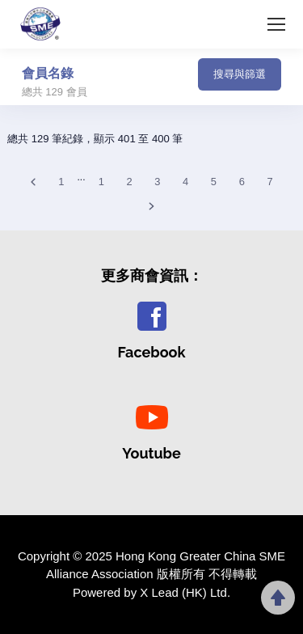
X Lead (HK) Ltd (183, 592)
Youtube (151, 453)
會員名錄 (48, 73)
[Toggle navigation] (143, 79)
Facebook (152, 352)
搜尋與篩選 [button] (239, 74)
